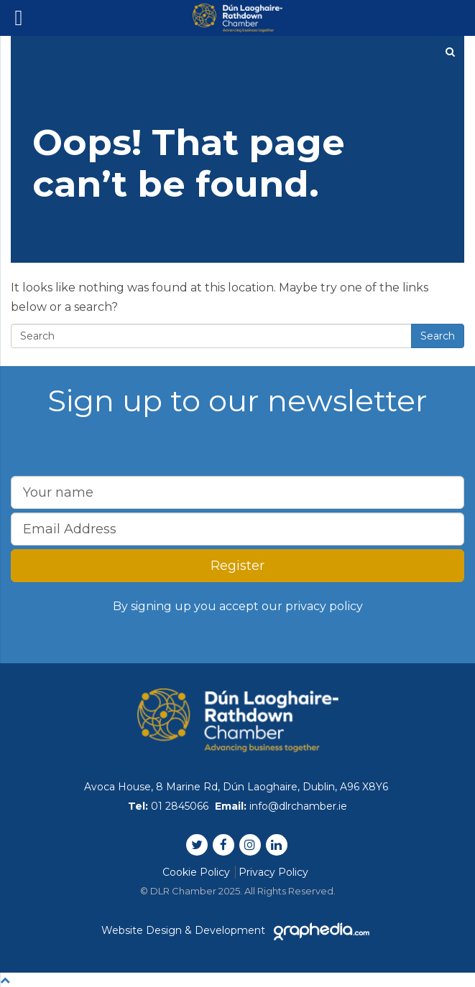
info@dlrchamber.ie (298, 806)
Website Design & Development (237, 930)
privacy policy (324, 606)
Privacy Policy (273, 872)
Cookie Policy (196, 872)
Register (237, 566)
